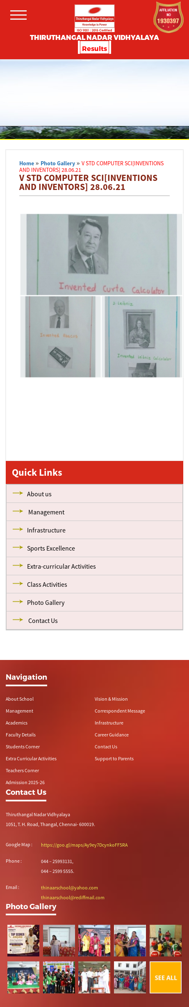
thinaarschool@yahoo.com (69, 887)
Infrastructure (109, 723)
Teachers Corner (22, 770)
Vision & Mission (111, 699)
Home (26, 163)
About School (20, 699)
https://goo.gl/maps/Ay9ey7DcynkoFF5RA (84, 845)
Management (19, 711)
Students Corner (23, 746)
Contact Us (106, 746)
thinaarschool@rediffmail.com (73, 897)
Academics (16, 723)
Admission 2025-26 (25, 782)
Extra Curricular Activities (31, 758)
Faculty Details (21, 735)
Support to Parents (114, 758)
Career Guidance (112, 735)
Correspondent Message (120, 711)
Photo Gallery (58, 163)
